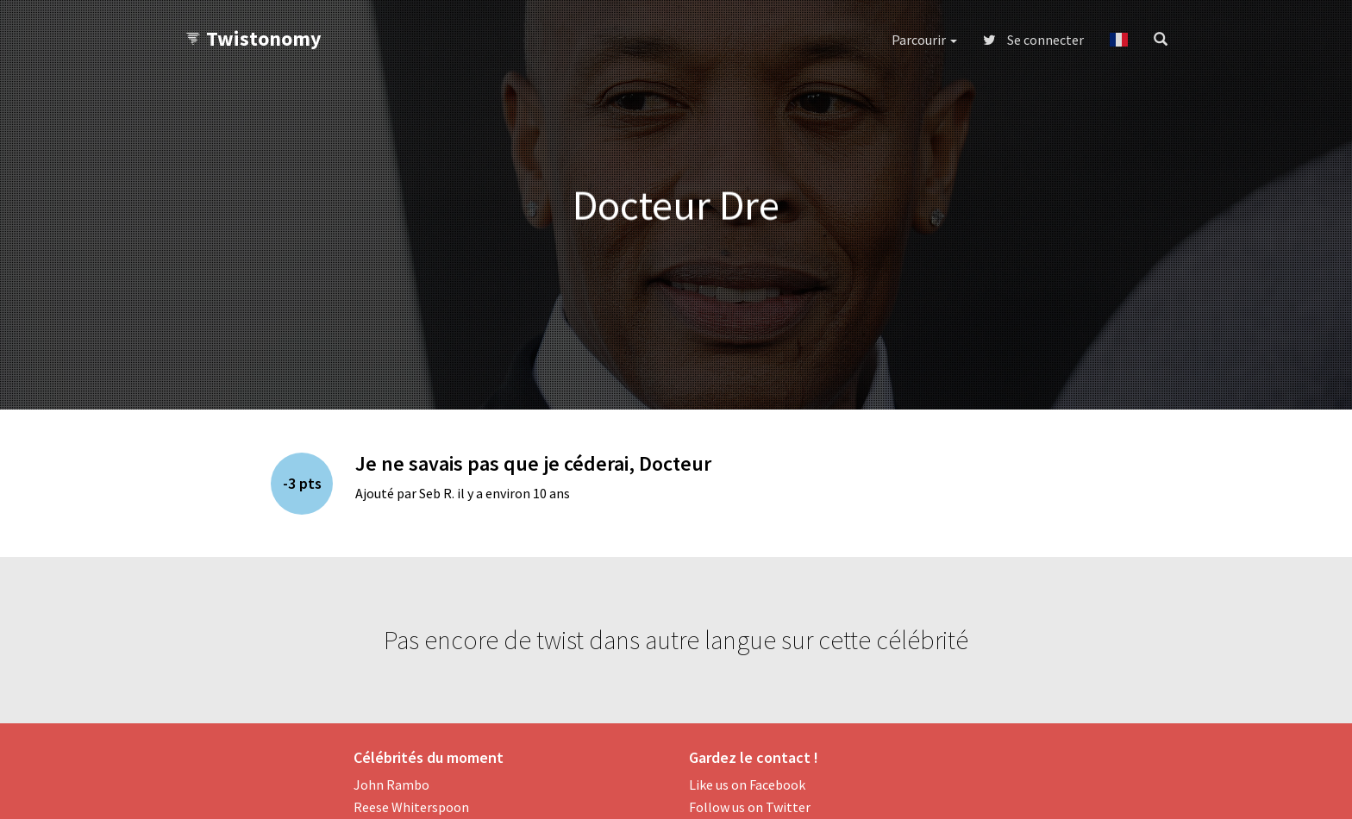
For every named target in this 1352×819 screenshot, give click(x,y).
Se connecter (1033, 39)
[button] (1119, 39)
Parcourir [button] (924, 39)
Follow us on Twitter (750, 807)
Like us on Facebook (747, 784)
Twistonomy (253, 38)
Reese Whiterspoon (411, 807)
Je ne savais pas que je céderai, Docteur (533, 463)
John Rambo (391, 784)
